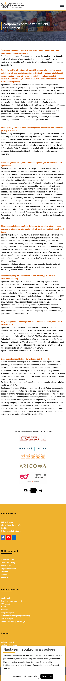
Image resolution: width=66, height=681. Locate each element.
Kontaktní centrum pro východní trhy (15, 616)
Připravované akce (8, 569)
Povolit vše (47, 676)
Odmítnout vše (31, 676)
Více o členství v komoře (11, 525)
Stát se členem (7, 522)
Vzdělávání (5, 598)
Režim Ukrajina (7, 619)
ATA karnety (6, 604)
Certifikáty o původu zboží (11, 601)
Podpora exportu (7, 613)
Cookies (4, 528)
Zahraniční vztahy (8, 563)
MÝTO (3, 607)
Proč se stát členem (9, 645)
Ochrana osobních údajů (11, 531)
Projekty (4, 572)
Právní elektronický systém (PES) (14, 622)
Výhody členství (7, 642)
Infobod (4, 574)
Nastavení (17, 676)
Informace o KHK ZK (9, 560)
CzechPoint (5, 610)
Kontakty (4, 577)
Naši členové (6, 566)
